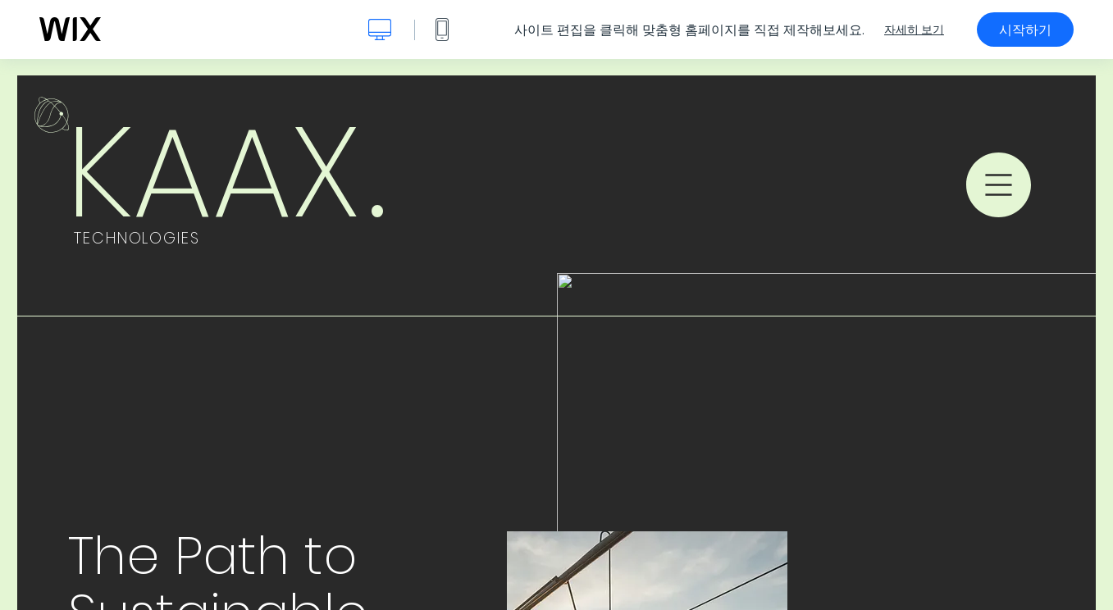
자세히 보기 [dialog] (914, 29)
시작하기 (1025, 29)
